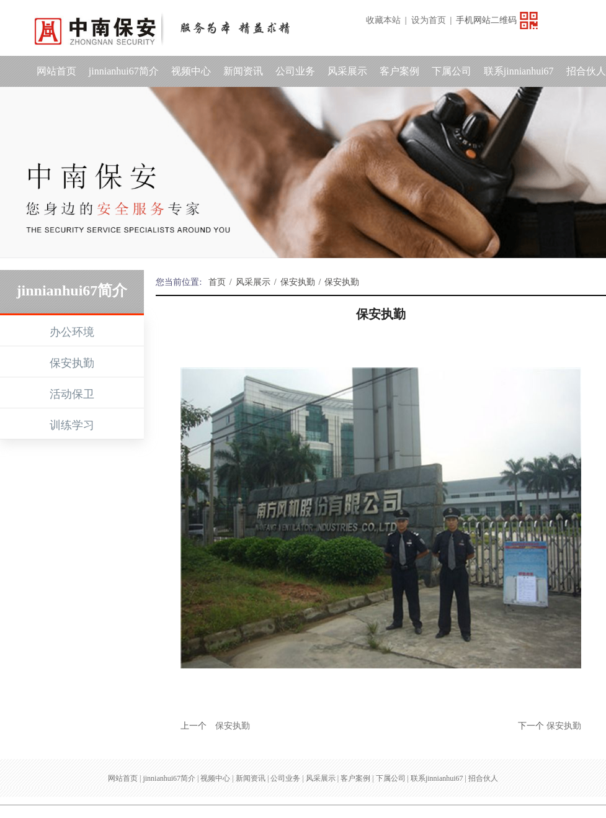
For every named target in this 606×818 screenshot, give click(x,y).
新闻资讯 (243, 71)
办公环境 (72, 332)
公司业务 (295, 71)
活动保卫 (72, 394)
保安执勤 (72, 363)
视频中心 (191, 71)
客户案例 (399, 71)
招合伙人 (483, 778)
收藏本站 (383, 20)
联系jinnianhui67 (519, 71)
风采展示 (347, 71)
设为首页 (428, 20)
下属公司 (451, 71)
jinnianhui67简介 (124, 71)
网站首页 (56, 71)
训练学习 (72, 425)
